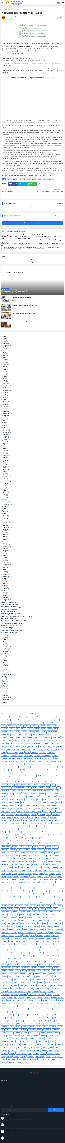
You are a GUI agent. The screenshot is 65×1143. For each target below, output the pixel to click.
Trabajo (39, 1044)
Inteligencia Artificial (37, 902)
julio (3, 348)
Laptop (22, 914)
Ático (57, 740)
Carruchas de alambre (7, 784)
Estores (9, 855)
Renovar (14, 1006)
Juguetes (14, 911)
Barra (34, 749)
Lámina (51, 911)
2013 (3, 592)
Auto (22, 743)
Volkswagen (33, 1059)
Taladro (25, 1032)
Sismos (30, 1023)
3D (2, 714)
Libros (27, 920)
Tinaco (28, 1041)
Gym (14, 882)
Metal (36, 941)
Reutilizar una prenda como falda (10, 613)
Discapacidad (40, 832)
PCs (10, 973)
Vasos (56, 1050)
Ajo (41, 722)
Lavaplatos (21, 917)
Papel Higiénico (6, 967)
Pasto (53, 970)
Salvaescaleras (16, 1018)
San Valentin (26, 1018)
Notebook (11, 956)
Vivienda (25, 1059)
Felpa (35, 861)
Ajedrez (36, 722)
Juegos (55, 908)
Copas (13, 811)
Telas (8, 1038)
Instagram (59, 899)
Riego (10, 1012)
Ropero (3, 1015)
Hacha (28, 882)
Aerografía (31, 719)
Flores (10, 867)
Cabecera (34, 767)
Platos (16, 985)
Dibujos (9, 832)
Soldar (38, 1026)
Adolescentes (5, 719)
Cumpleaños (5, 823)
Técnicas (42, 1035)
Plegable (33, 985)
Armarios (18, 737)
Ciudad (11, 799)
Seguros (49, 1018)
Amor (11, 731)
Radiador (46, 997)
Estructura (23, 855)
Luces (45, 923)
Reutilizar (38, 1009)
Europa (3, 858)
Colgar (31, 802)
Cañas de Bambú (55, 778)
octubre (4, 343)
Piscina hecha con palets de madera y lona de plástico (16, 616)
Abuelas (22, 714)
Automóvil (45, 743)
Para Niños (41, 967)
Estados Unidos (25, 852)
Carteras (23, 784)
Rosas (16, 1015)
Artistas (23, 740)
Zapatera (4, 1062)
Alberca (4, 725)
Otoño (17, 961)
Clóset (39, 799)
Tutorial (4, 1050)
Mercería (17, 941)
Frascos (10, 870)
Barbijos (9, 749)
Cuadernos (23, 817)
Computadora (5, 808)
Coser (3, 814)
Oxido (23, 961)
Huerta (3, 894)
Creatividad (41, 814)
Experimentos (18, 858)
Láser (28, 914)
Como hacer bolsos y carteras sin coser (12, 623)
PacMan (35, 961)
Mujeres (17, 950)
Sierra (51, 1020)
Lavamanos (4, 917)
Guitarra (8, 882)
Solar (24, 1026)
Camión (52, 776)
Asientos (51, 740)
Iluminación (47, 894)
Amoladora (4, 731)
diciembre (5, 362)
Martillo (26, 935)
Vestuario (30, 1056)
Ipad (38, 905)
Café (60, 767)
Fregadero (22, 870)
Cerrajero (33, 793)
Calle (43, 773)
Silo (25, 1023)
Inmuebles (29, 899)
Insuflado (27, 902)
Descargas (41, 826)
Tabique (10, 1032)
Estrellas (16, 855)
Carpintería (18, 781)
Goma (7, 879)
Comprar (41, 805)
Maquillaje (21, 932)
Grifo (51, 879)
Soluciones (53, 1026)
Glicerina (52, 876)
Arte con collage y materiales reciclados (23, 313)
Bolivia (28, 761)
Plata (10, 985)
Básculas (57, 749)
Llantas (9, 923)
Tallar (30, 1032)
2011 (3, 667)
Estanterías (50, 852)
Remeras (58, 1003)
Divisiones (24, 835)
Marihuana (58, 932)
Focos (21, 867)
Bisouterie (12, 758)
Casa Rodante (45, 784)
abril (3, 336)
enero (4, 338)
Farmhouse (29, 861)
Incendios (33, 897)
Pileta (55, 976)
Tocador (4, 1044)
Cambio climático (42, 776)
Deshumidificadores (51, 826)
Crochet (9, 817)
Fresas (29, 870)
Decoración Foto (57, 823)
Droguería (36, 838)
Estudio (44, 855)
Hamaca (43, 882)
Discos (48, 832)
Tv (8, 1050)
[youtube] (34, 1073)
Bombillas (53, 761)
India (39, 897)
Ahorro (8, 722)
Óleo (21, 959)
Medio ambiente (31, 179)
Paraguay (56, 967)
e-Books (53, 838)
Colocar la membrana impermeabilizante (12, 608)
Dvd (48, 838)
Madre (23, 926)
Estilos (3, 855)
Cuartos (37, 817)
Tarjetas (16, 1035)
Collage (37, 802)
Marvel (32, 935)
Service (20, 1020)
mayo (4, 352)
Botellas (27, 764)
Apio (29, 734)
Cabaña (28, 767)
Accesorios (39, 714)
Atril (12, 743)
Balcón (24, 746)
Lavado (15, 179)
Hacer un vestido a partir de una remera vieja (13, 615)
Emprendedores (6, 846)
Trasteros (12, 1047)
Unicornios (14, 1050)
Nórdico (4, 956)
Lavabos (39, 914)
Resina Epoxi (5, 1009)
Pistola (57, 979)
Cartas (17, 784)
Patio (58, 970)
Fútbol (15, 873)
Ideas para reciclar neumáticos (9, 618)
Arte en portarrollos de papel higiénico (12, 625)
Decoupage (5, 826)
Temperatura (30, 1038)
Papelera (34, 967)
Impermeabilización (7, 897)
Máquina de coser (30, 932)
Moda (38, 944)
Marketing (4, 935)
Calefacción (48, 770)
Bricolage (34, 764)
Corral (45, 811)
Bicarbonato (51, 752)
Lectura (52, 917)
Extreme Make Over (29, 858)
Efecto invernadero (53, 840)
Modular (4, 947)
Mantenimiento (49, 929)
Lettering (14, 920)
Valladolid (44, 1050)
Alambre (46, 722)
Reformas (14, 1003)
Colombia (51, 802)
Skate (46, 1023)
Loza (39, 923)
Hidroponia (24, 888)
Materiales (55, 935)
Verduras (9, 1056)
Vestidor (16, 1056)
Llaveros (15, 923)
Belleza (27, 752)
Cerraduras (18, 793)
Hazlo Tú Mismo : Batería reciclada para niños (14, 620)
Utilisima (36, 1050)
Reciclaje (37, 1000)
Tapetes (56, 1032)
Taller (36, 1032)
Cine (54, 796)
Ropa (39, 179)
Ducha (42, 838)
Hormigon (45, 891)
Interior (58, 902)
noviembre (5, 341)
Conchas (13, 808)
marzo (4, 355)
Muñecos (42, 950)
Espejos (10, 852)
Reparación (21, 1006)
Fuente (57, 870)
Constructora (38, 808)
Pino (10, 979)
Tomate (17, 1044)
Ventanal (43, 1053)
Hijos (43, 888)
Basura (3, 752)
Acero (52, 714)
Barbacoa (59, 746)
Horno (52, 891)
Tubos (51, 1047)
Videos (48, 1056)
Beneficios (34, 752)
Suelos (39, 1029)
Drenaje (24, 838)
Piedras (45, 976)
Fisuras (47, 864)
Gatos (58, 873)
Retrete (31, 1009)
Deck (25, 823)
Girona (46, 876)
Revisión (56, 1009)
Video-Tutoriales (39, 1056)
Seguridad (42, 1018)
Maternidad (5, 938)
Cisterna (60, 796)
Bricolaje (42, 764)
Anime (37, 731)
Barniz (28, 749)
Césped (56, 793)
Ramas (3, 1000)
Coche (51, 799)
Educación (42, 840)
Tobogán (58, 1041)
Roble (22, 1012)
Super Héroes (47, 1029)
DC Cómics (19, 823)
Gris (56, 879)
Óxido (28, 961)
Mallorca (49, 926)
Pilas (50, 976)
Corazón (19, 811)
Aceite (46, 714)
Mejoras (48, 938)
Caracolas (9, 781)
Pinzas (27, 979)
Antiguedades (5, 734)
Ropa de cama (54, 1012)
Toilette (10, 1044)
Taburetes (18, 1032)
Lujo (50, 923)
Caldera (40, 770)
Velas (18, 1053)
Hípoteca (4, 891)
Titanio (39, 1041)
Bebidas (15, 752)
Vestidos (23, 1056)
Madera (18, 926)
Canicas (34, 778)
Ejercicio (4, 843)
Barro (51, 749)
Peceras (15, 973)
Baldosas (30, 746)
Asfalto (44, 740)
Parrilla (24, 970)
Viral (19, 1059)
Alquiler (12, 728)
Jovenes (48, 908)
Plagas (15, 982)
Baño (53, 746)
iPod (43, 905)
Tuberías (44, 1047)
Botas (16, 764)
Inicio (3, 9)
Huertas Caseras (12, 894)
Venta (29, 1053)
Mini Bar (17, 944)
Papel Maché (15, 967)
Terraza (55, 1038)
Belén (21, 752)
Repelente (30, 1006)
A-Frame (7, 714)
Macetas (4, 926)
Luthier (55, 923)
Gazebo (4, 876)
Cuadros (30, 817)
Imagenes (55, 894)
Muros (49, 950)
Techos (28, 1035)
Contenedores (5, 811)
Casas (53, 784)
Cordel (33, 811)
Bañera (48, 746)
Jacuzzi (60, 905)
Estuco (30, 855)
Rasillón (18, 1000)
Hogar (9, 179)
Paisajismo (48, 961)
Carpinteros (26, 781)
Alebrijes (26, 725)
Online (39, 959)
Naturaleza (11, 953)
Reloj (52, 1003)
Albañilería (54, 722)
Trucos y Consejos (10, 9)
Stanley (8, 1029)
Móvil (51, 947)
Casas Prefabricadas (18, 787)
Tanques (49, 1032)
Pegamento (23, 973)
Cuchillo (24, 820)
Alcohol (20, 725)
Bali (37, 746)
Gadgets (21, 873)
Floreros (4, 867)
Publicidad (56, 994)
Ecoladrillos (5, 840)
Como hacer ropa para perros (9, 604)
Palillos (23, 964)
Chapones (10, 796)
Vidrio (54, 1056)
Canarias (18, 778)
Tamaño (42, 1032)
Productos (51, 991)
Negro (32, 953)
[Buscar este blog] (24, 1110)
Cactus (47, 767)
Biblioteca (42, 752)
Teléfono (14, 1038)
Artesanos (16, 740)
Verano (57, 1053)
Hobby (23, 891)
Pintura (21, 979)
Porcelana (60, 985)
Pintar (15, 979)
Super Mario (56, 1029)
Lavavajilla (37, 917)
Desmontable (14, 829)
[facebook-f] (28, 1073)
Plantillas (47, 982)
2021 (3, 429)
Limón (46, 920)
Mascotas (47, 935)
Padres (41, 961)
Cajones (17, 770)
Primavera (35, 991)
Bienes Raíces (28, 755)
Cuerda (31, 820)
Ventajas (36, 1053)
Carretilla (53, 781)
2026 (4, 334)
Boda (55, 758)
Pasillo (39, 970)
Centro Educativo (37, 790)
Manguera (18, 929)
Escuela (34, 849)
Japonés (10, 908)
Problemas (43, 991)
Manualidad (59, 929)
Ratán (24, 1000)
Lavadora (53, 914)
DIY (30, 835)
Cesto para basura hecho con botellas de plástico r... (16, 629)
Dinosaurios (31, 832)
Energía (42, 846)
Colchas (10, 802)
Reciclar (44, 1000)
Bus (17, 767)
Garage (35, 873)
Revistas (4, 1012)
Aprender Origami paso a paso (9, 632)
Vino (8, 1059)
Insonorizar (51, 899)
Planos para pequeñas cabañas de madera (24, 322)
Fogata (27, 867)
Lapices (16, 914)
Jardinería (23, 908)
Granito (28, 879)
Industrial (52, 897)
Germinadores (24, 876)
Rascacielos (10, 1000)
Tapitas (4, 1035)
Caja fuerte (5, 770)
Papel (58, 964)
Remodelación (5, 1006)
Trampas (59, 1044)
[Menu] (2, 3)
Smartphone (5, 1026)
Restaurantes (23, 1009)
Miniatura (24, 944)
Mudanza (57, 947)
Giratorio (40, 876)
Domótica (60, 835)
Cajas (11, 770)
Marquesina (19, 935)
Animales (31, 731)
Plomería (40, 985)
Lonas (27, 923)
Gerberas (15, 876)
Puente (3, 997)
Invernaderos (18, 905)
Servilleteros (35, 1020)
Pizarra (3, 982)
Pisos (51, 979)
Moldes (15, 947)
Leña (8, 920)
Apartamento (22, 734)
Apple (34, 734)
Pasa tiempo (31, 970)
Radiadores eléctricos (57, 997)
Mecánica (17, 938)
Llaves (22, 923)
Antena (44, 731)
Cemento (27, 790)
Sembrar (4, 1020)
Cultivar (51, 820)
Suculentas (32, 1029)
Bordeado (4, 764)
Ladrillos (44, 911)
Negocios (25, 953)
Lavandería (13, 917)
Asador (29, 740)
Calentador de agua (7, 773)
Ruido (36, 1015)
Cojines (3, 802)
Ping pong (4, 979)
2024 (3, 361)
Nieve (52, 953)
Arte (10, 740)
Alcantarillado (12, 725)
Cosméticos (10, 814)
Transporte (4, 1047)
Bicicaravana (5, 755)
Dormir (3, 838)
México (42, 941)
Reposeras (44, 1006)
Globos (59, 876)
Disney (3, 835)
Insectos (43, 899)
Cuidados (43, 820)
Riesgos (16, 1012)
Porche (22, 988)
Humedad (27, 894)
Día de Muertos (59, 829)
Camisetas (4, 778)
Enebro (36, 846)
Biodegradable (46, 755)
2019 (3, 475)
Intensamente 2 (49, 902)
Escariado (13, 849)
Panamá (52, 964)
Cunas (12, 823)
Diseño (54, 832)
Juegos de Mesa (6, 911)
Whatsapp (33, 183)
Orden (45, 959)
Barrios (46, 749)
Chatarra (18, 796)
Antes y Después (52, 731)
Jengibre (41, 908)
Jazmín (30, 908)
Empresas (14, 846)
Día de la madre (48, 829)
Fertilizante (5, 864)
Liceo (33, 920)
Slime (51, 1023)
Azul (3, 746)
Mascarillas (39, 935)
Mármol (11, 935)
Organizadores (53, 959)
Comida (18, 805)
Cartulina (36, 784)
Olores (27, 959)
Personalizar (25, 976)
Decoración (33, 823)
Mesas (24, 941)
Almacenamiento (51, 725)
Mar (46, 932)
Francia (3, 870)
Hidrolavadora (49, 885)
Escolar (20, 849)
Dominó (46, 835)
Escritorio (26, 849)
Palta (46, 964)
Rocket (28, 1012)
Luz (61, 923)
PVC (34, 997)
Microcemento (55, 941)
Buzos (21, 767)
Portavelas (56, 988)
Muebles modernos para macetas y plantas (24, 305)
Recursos (60, 1000)
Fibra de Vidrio (14, 864)
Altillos (23, 728)
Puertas (10, 997)
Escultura (40, 849)
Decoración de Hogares (44, 823)
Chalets (4, 796)
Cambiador (33, 776)
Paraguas (49, 967)
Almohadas (4, 728)
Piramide (39, 979)
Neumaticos (39, 953)
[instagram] (37, 1073)
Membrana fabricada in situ (8, 606)
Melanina (55, 938)
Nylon (41, 956)
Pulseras (28, 997)
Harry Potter (5, 885)
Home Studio (36, 891)
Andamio (24, 731)
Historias (17, 891)
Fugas (3, 873)
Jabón (53, 905)
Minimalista (32, 944)
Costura (34, 814)
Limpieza (22, 179)
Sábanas (49, 1015)
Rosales (10, 1015)
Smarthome (59, 1023)
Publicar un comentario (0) (32, 223)
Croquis (16, 817)
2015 (3, 559)
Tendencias (40, 1038)
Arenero (4, 737)
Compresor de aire (51, 805)
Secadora (34, 1018)
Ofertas (4, 959)
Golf (3, 879)
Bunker (11, 767)
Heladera (23, 885)
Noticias (18, 956)
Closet (33, 799)
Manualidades (5, 932)
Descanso (33, 826)
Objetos (48, 956)
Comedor (11, 805)
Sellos (55, 1018)
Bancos (42, 746)
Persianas (17, 976)
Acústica (37, 717)
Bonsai (60, 761)
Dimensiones (16, 832)
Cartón (30, 784)
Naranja (61, 950)
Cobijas (45, 799)
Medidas (30, 938)
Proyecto (48, 994)
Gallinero (28, 873)
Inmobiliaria (21, 899)
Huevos (21, 894)
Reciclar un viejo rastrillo (8, 611)
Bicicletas (13, 755)
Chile (24, 796)
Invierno (33, 905)
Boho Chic (4, 761)
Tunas (56, 1047)
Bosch (10, 764)
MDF (11, 938)
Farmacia (21, 861)
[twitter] (31, 1073)
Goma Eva (14, 879)
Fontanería (46, 867)
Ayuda (57, 743)
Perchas (44, 973)
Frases (15, 870)
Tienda (12, 1041)
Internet (4, 905)
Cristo (3, 817)
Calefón (56, 770)
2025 (3, 340)
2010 (3, 690)
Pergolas (58, 973)
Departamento (14, 826)
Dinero (24, 832)
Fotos (60, 867)
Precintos (4, 991)
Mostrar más (59, 203)
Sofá (12, 1026)
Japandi (4, 908)
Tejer (3, 1038)
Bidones (20, 755)
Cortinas (52, 811)
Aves (52, 743)
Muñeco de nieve (33, 950)
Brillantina (49, 764)
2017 (3, 520)
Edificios (35, 840)
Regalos (31, 1003)
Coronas (39, 811)
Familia (59, 858)
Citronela (4, 799)
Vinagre (60, 1056)
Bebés (9, 752)
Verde (3, 1056)
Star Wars (15, 1029)
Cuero (37, 820)
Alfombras (34, 725)
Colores (58, 802)
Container (47, 808)
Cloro (27, 799)
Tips (34, 1041)
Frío (35, 870)
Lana (10, 914)
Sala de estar (57, 1015)
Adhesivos (44, 717)
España (3, 852)
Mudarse (4, 950)
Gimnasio (32, 876)
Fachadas (47, 858)
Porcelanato (14, 988)
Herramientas (32, 885)
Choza (42, 796)
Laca (38, 911)
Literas (59, 920)
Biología (55, 755)
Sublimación (23, 1029)
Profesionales (5, 994)
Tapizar (10, 1035)
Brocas (56, 764)
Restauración (14, 1009)
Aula (17, 743)
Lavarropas (29, 917)
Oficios (16, 959)
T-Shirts (4, 1032)
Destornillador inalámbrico (35, 829)
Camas (17, 776)
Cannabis (40, 778)
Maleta (43, 926)
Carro (60, 781)
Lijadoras (39, 920)
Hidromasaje (15, 888)
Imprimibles (25, 897)
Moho (9, 947)
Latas (33, 914)
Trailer (53, 1044)
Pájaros (55, 961)
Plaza (26, 985)
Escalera (55, 846)
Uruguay (22, 1050)
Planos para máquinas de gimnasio (21, 297)
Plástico (55, 982)
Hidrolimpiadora (6, 888)
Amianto (56, 728)
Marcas (51, 932)
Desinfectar (5, 829)
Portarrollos (48, 988)
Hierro (37, 888)
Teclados (35, 1035)
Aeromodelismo (41, 719)
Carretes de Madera (43, 781)
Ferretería (58, 861)
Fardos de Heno (13, 861)
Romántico (40, 1012)
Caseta (34, 787)
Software (18, 1026)
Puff (15, 997)
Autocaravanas (36, 743)
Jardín (16, 908)
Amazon (49, 728)
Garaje (41, 873)
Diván (17, 835)
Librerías (21, 920)
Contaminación (56, 808)
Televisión (22, 1038)
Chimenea (30, 796)
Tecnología (50, 1035)
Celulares (20, 790)
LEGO (3, 920)
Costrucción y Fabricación (22, 814)
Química (40, 997)
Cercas (11, 793)
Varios (50, 1050)
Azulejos (8, 746)
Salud (8, 1018)
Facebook (14, 183)
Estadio (16, 852)
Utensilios (29, 1050)
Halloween (36, 882)
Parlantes (10, 970)
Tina (23, 1041)
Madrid (29, 926)
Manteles (40, 929)
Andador (17, 731)
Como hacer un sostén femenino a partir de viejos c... (16, 622)
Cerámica (4, 793)
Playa (21, 985)
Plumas (47, 985)
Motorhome (44, 947)
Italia (48, 905)
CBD (54, 787)
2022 (3, 406)
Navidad (18, 953)
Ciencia (49, 796)
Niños (58, 953)
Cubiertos (44, 817)
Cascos (28, 787)
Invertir (26, 905)
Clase (16, 799)
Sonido (60, 1026)
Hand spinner (51, 882)
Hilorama (53, 888)
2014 (3, 573)
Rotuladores (23, 1015)
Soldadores (31, 1026)
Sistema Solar (38, 1023)
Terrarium (47, 1038)
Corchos (26, 811)
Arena (55, 734)
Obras (54, 956)
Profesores (14, 994)
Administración (53, 717)
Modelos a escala (47, 944)
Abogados (15, 714)
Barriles (40, 749)
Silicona (57, 1020)
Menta (11, 941)
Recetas (30, 1000)
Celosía (13, 790)
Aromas (30, 737)
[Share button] (40, 184)
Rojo (34, 1012)
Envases (48, 846)
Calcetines (33, 770)
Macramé (10, 926)
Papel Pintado (25, 967)
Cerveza (49, 793)
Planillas (22, 982)
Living (3, 923)
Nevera (47, 953)
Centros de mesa (48, 790)
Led (57, 917)
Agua (3, 722)
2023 (3, 383)
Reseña (51, 1006)
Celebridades (5, 790)
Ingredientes (12, 899)
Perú (32, 976)
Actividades (22, 717)
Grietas (46, 879)
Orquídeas (10, 961)
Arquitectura (56, 737)
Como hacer (26, 805)
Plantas (41, 982)
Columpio (4, 805)
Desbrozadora (24, 826)
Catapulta (41, 787)
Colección (24, 802)
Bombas (46, 761)
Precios (11, 991)
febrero (4, 357)
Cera (57, 790)
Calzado (54, 773)
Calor (48, 773)
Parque (18, 970)
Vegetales (4, 1053)
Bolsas (33, 761)
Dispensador (10, 835)
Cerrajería (25, 793)
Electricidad (11, 843)
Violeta (14, 1059)
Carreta (34, 781)
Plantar (35, 982)
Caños (3, 781)
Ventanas (50, 1053)
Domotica (52, 835)
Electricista (20, 843)
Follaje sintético (36, 867)
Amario (43, 728)
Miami (47, 941)
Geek (9, 876)
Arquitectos (47, 737)
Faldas (53, 858)
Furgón (9, 873)
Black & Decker (28, 758)
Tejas (57, 1035)
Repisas (37, 1006)
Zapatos (19, 1062)
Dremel (18, 838)
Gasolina (52, 873)
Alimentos (42, 725)
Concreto (20, 808)
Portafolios (30, 988)
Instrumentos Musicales (16, 902)
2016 (3, 543)
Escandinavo (5, 849)
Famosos (4, 861)
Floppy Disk (54, 864)
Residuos (58, 1006)
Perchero (51, 973)
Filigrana (34, 864)
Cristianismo (56, 814)
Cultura (57, 820)
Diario (3, 832)
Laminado (57, 911)
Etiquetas (56, 855)
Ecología (12, 840)
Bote (21, 764)
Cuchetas (17, 820)
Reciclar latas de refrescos (8, 602)
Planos (28, 982)
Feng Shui (50, 861)
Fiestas (28, 864)
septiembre (5, 345)
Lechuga (45, 917)
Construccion (29, 808)
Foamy (16, 867)
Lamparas (4, 914)
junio (3, 350)
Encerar (22, 846)
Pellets (31, 973)
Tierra (18, 1041)
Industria (45, 897)
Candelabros (26, 778)
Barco (23, 749)
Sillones (19, 1023)
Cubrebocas (52, 817)
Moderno (56, 944)
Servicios (26, 1020)
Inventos (10, 905)
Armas (24, 737)
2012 (3, 644)
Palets (16, 964)
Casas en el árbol (6, 787)
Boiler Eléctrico (13, 761)
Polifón (53, 985)
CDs (58, 787)
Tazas (22, 1035)
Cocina (57, 799)
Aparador (13, 734)
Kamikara (22, 911)
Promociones (23, 994)
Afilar (57, 719)
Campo (11, 778)
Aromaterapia (38, 737)
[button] (59, 3)
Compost (34, 805)
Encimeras (29, 846)
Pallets (41, 964)
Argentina (10, 737)
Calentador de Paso (20, 773)
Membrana (4, 941)
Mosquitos (29, 947)
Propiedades (32, 994)
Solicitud (45, 1026)
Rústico (43, 1015)
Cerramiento (41, 793)
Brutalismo (4, 767)
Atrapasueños (5, 743)
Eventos (10, 858)
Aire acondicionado (17, 722)
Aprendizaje (42, 734)
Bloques (37, 758)
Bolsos (39, 761)
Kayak (28, 911)
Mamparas (56, 926)
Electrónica (41, 843)
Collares (44, 802)
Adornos (13, 719)
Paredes (4, 970)
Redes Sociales (6, 1003)
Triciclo (19, 1047)
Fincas (41, 864)
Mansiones (26, 929)
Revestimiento (48, 1009)
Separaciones (12, 1020)
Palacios (4, 964)
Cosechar (58, 811)
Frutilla (45, 870)
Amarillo (37, 728)
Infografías (60, 897)
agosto (4, 347)
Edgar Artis (27, 840)
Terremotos (5, 1041)
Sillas (13, 1023)
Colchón (17, 802)
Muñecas (24, 950)
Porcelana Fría (5, 988)
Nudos (36, 956)
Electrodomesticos (31, 843)
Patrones (4, 973)
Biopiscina (4, 758)
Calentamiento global (33, 773)
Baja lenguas (16, 746)
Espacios (55, 849)
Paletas (10, 964)
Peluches (37, 973)
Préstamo (27, 991)
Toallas (52, 1041)
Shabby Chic (44, 1020)
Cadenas (54, 767)
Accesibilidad (30, 714)
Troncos (26, 1047)
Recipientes (52, 1000)
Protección (41, 994)
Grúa (61, 879)
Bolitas (22, 761)
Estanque (42, 852)
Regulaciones (39, 1003)
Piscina (45, 979)
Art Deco (4, 740)
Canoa (47, 778)
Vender (24, 1053)
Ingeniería (4, 899)
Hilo (48, 888)
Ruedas (31, 1015)
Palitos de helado (32, 964)
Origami (4, 961)
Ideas (34, 894)
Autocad (28, 743)
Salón (3, 1018)
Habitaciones (21, 882)
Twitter (23, 183)
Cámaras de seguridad (7, 776)
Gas (46, 873)
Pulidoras (21, 997)
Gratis (39, 879)
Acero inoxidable (6, 717)
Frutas (39, 870)
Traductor (46, 1044)
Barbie (3, 749)
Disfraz (60, 832)
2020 (4, 452)
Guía (3, 882)
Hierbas (32, 888)
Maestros (36, 926)
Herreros (40, 885)
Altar (17, 728)
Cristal (49, 814)
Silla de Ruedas (6, 1023)
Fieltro (22, 864)
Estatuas (57, 852)
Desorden (22, 829)
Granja (34, 879)
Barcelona (16, 749)
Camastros (24, 776)
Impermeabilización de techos (9, 609)
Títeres (46, 1041)
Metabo (30, 941)
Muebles (10, 950)
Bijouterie (37, 755)
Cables (41, 767)
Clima (22, 799)
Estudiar (37, 855)
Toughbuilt (32, 1044)
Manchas (4, 929)
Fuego (51, 870)
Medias (24, 938)
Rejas (46, 1003)
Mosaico (22, 947)
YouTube (54, 1059)
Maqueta (13, 932)
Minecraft (10, 944)
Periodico (4, 976)
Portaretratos (38, 988)
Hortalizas (59, 891)
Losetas (34, 923)
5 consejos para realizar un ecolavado (11, 630)
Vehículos (12, 1053)
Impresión (17, 897)
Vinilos (3, 1059)
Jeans (35, 908)
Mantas (33, 929)
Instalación (4, 902)
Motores (37, 947)
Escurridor (48, 849)
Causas (48, 787)
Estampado (34, 852)
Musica (55, 950)
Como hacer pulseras (7, 627)
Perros (10, 976)
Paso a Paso (46, 970)
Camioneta (59, 776)
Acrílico (15, 717)
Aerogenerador (22, 719)
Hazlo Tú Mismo (15, 885)
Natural (3, 953)
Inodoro (37, 899)
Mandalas (10, 929)
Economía (19, 840)
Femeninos (43, 861)
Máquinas (40, 932)
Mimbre (3, 944)
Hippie (10, 891)
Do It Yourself (37, 835)
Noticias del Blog (27, 956)
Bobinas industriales (46, 758)
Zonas (25, 1062)
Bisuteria (19, 758)
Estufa (49, 855)
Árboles (49, 734)
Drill (30, 838)
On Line (33, 959)
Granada (22, 879)
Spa (3, 1029)
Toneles (24, 1044)
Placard (9, 982)
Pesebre (38, 976)
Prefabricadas (19, 991)
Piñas (32, 979)
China (37, 796)
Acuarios (30, 717)
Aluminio (30, 728)
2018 (3, 497)
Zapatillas (11, 1062)
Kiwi (34, 911)
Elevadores (50, 843)
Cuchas (11, 820)
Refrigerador (23, 1003)
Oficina (10, 959)
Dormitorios (10, 838)
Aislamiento (28, 722)
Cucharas (4, 820)
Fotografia (54, 867)
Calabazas (24, 770)
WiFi (48, 1059)
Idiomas (40, 894)
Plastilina (4, 985)
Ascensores (37, 740)
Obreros (60, 956)
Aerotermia (50, 719)
